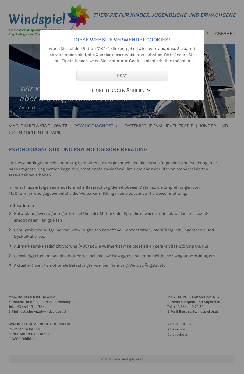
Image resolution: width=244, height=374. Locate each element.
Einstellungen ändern (118, 90)
